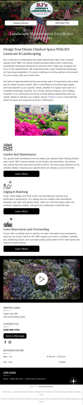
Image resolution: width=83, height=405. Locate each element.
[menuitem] (6, 379)
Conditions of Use (40, 392)
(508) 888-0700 (11, 329)
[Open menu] (78, 10)
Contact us (53, 97)
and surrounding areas (14, 316)
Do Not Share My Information (23, 392)
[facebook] (5, 342)
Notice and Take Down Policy (56, 392)
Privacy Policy (6, 392)
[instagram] (10, 342)
